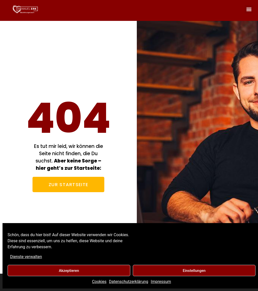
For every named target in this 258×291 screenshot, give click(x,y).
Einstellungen (194, 270)
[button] (249, 9)
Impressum (161, 281)
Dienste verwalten (26, 256)
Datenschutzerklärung (128, 281)
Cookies (99, 281)
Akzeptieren (69, 270)
